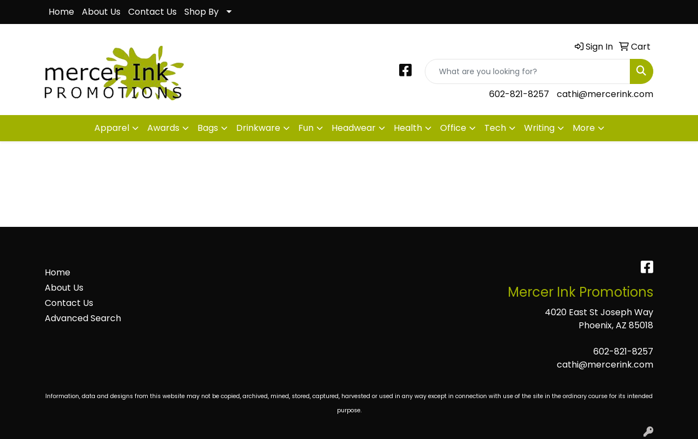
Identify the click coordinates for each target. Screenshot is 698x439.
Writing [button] (539, 128)
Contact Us (152, 11)
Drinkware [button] (258, 128)
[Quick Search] (527, 71)
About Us (101, 11)
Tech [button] (495, 128)
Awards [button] (163, 128)
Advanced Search (83, 318)
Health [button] (408, 128)
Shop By (201, 11)
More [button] (584, 128)
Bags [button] (207, 128)
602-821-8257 (519, 94)
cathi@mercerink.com (605, 94)
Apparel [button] (111, 128)
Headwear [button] (354, 128)
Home (61, 11)
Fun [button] (306, 128)
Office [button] (453, 128)
